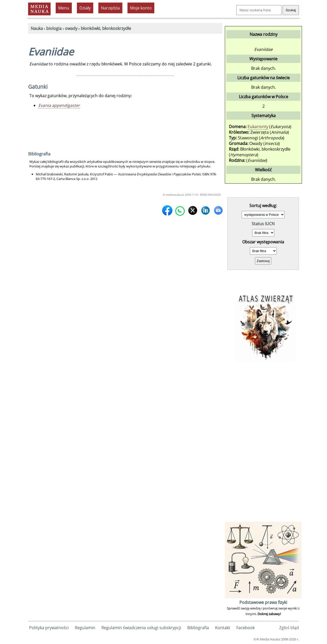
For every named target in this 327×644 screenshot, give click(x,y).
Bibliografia (198, 627)
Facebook (245, 627)
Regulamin (85, 627)
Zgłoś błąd (289, 627)
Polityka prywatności (49, 627)
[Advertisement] (263, 443)
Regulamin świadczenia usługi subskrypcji (141, 627)
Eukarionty (258, 126)
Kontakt (222, 627)
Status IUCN (263, 224)
